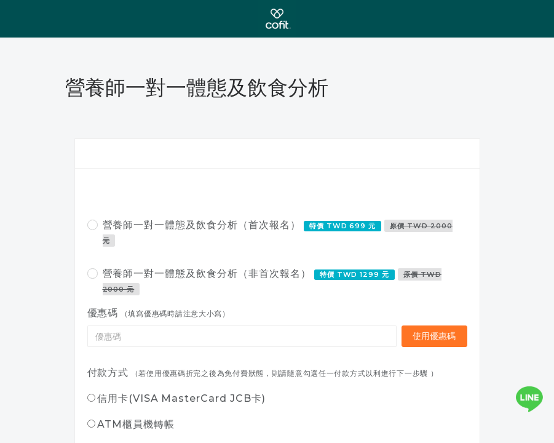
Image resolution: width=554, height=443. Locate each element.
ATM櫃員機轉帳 (136, 424)
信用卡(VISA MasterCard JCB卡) (181, 398)
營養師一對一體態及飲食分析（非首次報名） (272, 281)
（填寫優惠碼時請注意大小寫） (175, 313)
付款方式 (108, 372)
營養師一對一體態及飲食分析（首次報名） (278, 233)
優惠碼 (103, 313)
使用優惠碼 (434, 336)
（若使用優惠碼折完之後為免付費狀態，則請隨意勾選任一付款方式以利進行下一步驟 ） (284, 373)
